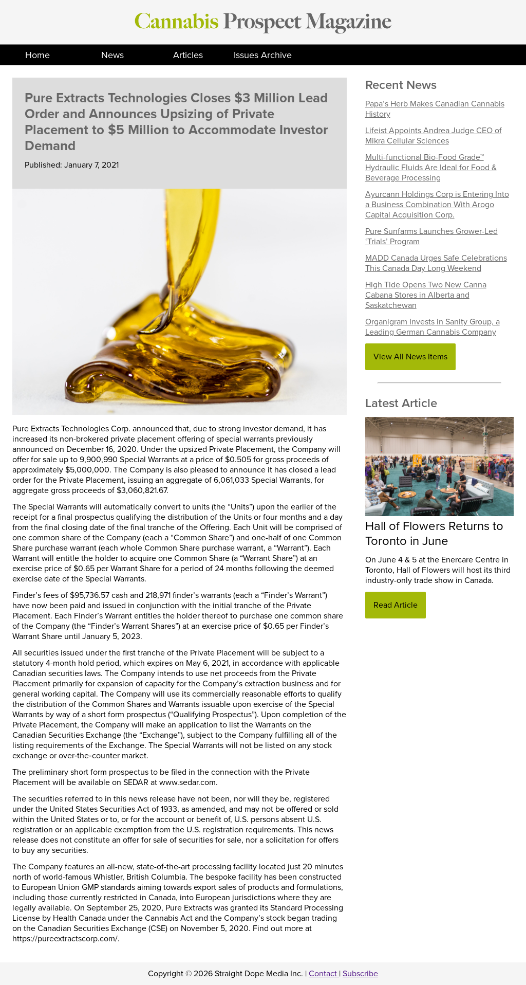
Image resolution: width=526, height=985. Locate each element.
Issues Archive (263, 55)
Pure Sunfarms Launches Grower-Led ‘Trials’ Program (431, 236)
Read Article (395, 605)
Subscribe (360, 974)
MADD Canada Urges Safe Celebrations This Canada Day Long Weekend (436, 263)
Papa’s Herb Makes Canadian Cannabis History (434, 109)
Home (37, 55)
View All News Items (410, 357)
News (112, 55)
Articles (188, 55)
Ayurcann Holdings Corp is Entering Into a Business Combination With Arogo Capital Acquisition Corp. (437, 204)
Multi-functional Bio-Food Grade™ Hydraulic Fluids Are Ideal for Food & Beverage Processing (431, 167)
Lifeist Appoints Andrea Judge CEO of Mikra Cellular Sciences (433, 135)
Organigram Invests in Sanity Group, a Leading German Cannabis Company (432, 327)
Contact (324, 974)
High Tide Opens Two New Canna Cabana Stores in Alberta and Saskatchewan (425, 295)
